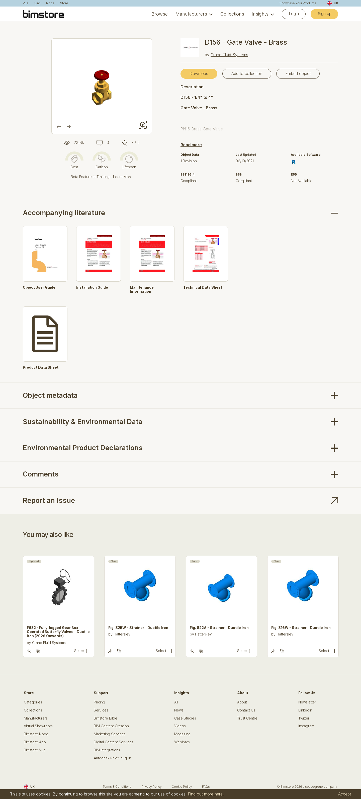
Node (50, 3)
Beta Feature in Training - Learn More (101, 177)
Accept (344, 793)
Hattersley (122, 634)
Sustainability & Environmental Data (82, 422)
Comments (41, 474)
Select (79, 651)
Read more (191, 144)
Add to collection (246, 73)
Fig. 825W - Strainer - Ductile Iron (138, 628)
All (176, 702)
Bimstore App (35, 742)
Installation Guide (92, 287)
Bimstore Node (36, 734)
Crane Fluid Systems (229, 54)
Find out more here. (206, 793)
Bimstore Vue (35, 750)
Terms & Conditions (117, 786)
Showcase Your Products (298, 3)
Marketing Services (110, 734)
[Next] (69, 127)
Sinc (37, 3)
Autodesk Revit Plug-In (112, 758)
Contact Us (246, 710)
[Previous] (59, 127)
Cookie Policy (182, 786)
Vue (26, 3)
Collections (232, 14)
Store (64, 3)
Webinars (182, 742)
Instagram (306, 726)
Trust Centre (247, 718)
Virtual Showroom (38, 726)
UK (332, 3)
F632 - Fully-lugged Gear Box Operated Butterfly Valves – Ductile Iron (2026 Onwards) (58, 632)
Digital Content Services (113, 742)
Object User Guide (39, 287)
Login (294, 13)
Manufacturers (191, 14)
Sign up (324, 13)
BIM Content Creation (111, 726)
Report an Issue (49, 500)
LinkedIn (305, 710)
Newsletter (307, 702)
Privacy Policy (151, 786)
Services (101, 710)
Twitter (303, 718)
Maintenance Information (142, 289)
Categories (33, 702)
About (242, 702)
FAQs (206, 786)
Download (199, 73)
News (179, 710)
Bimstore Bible (105, 718)
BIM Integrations (107, 750)
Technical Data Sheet (202, 287)
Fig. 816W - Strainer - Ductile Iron (301, 628)
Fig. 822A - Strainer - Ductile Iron (219, 628)
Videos (180, 726)
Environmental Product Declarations (83, 448)
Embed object (298, 73)
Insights (260, 14)
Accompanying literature (64, 213)
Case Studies (185, 718)
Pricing (99, 702)
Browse (159, 14)
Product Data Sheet (40, 367)
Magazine (182, 734)
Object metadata (50, 395)
